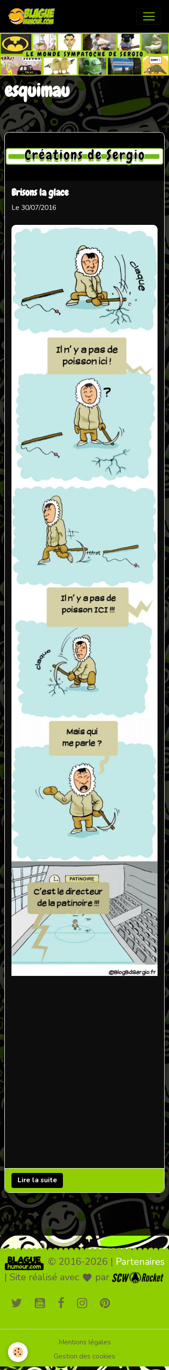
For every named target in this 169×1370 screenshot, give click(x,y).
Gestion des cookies (84, 1356)
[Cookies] (18, 1352)
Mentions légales (85, 1342)
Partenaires (140, 1261)
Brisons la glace (40, 192)
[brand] (33, 16)
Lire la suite (37, 1180)
